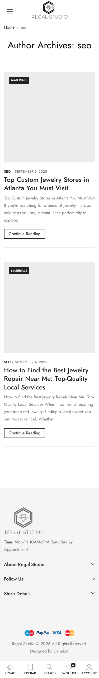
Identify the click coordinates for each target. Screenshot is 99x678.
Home (9, 27)
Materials (19, 80)
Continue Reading (24, 234)
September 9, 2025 (31, 171)
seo (7, 171)
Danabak (61, 651)
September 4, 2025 (31, 361)
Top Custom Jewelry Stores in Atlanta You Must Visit (46, 184)
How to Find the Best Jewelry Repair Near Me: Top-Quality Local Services (46, 378)
